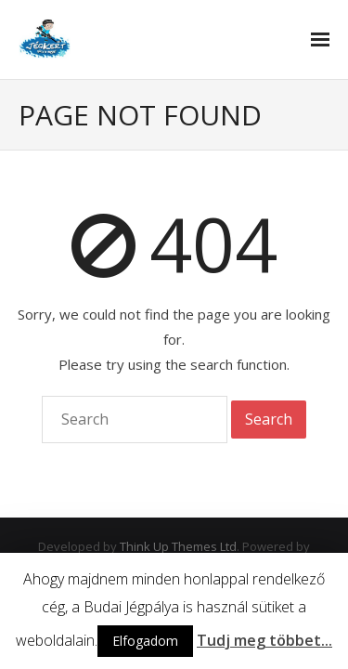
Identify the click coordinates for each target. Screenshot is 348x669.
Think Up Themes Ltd (178, 546)
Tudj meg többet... (264, 640)
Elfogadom (145, 640)
